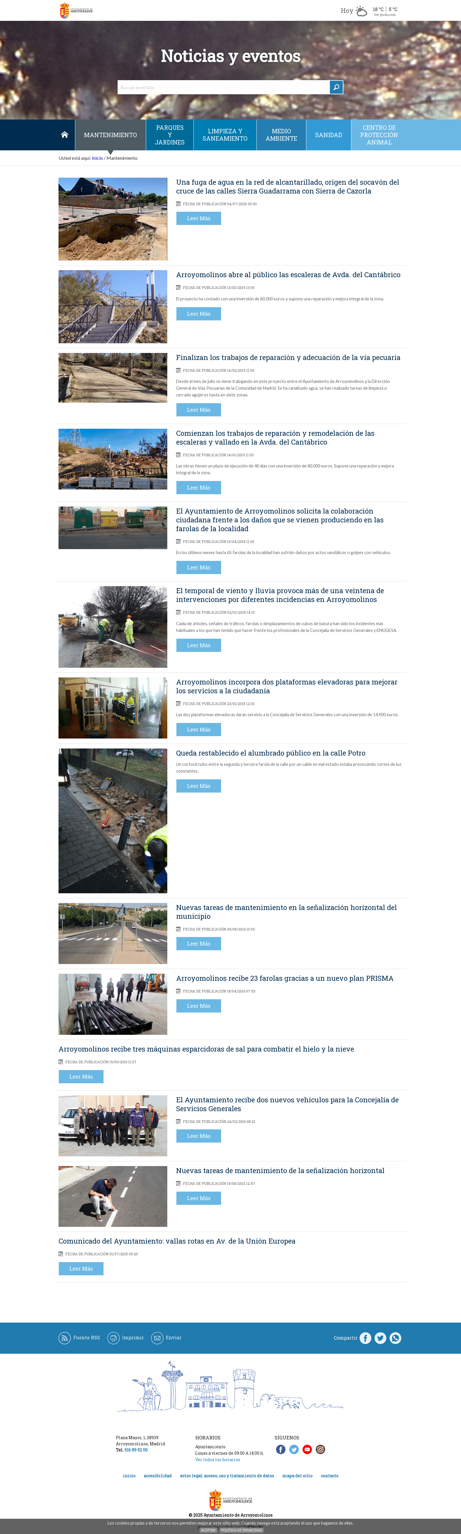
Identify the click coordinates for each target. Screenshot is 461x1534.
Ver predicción (385, 14)
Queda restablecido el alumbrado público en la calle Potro (270, 753)
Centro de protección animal (379, 135)
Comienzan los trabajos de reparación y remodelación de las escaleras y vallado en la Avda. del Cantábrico (275, 437)
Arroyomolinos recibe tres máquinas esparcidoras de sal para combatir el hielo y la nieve (206, 1049)
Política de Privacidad (241, 1530)
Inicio (64, 135)
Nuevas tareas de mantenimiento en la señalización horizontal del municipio (286, 912)
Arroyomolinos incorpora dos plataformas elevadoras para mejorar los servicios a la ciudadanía (286, 686)
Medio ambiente (281, 134)
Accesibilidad (158, 1476)
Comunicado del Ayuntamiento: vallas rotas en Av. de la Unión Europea (177, 1241)
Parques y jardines (170, 135)
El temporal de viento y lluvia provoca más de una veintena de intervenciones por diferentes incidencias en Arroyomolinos (280, 595)
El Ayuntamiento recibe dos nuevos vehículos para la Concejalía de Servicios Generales (287, 1104)
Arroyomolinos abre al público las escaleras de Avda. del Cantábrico (288, 274)
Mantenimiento (110, 135)
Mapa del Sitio (297, 1476)
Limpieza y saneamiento (225, 134)
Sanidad (328, 135)
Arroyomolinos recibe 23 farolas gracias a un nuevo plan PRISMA (285, 978)
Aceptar (208, 1530)
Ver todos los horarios (217, 1459)
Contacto (329, 1476)
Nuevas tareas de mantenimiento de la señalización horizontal (280, 1170)
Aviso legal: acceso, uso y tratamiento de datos (227, 1476)
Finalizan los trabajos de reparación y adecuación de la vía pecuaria (288, 357)
